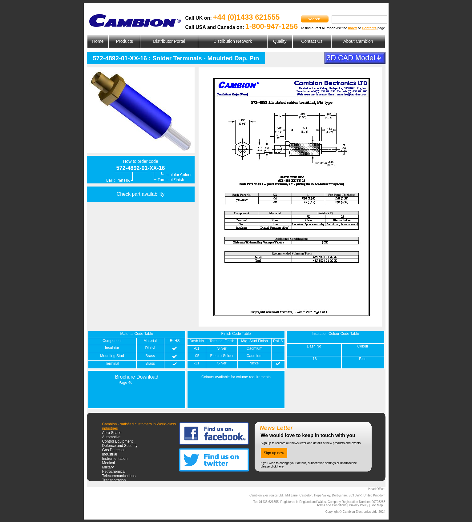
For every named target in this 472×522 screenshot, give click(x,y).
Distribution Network (232, 41)
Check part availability (141, 194)
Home (97, 41)
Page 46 (125, 382)
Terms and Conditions (332, 505)
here (280, 466)
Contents (369, 28)
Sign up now (274, 453)
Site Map (377, 505)
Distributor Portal (169, 41)
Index (352, 28)
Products (124, 41)
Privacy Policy (358, 505)
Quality (280, 41)
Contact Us (311, 41)
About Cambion (358, 41)
